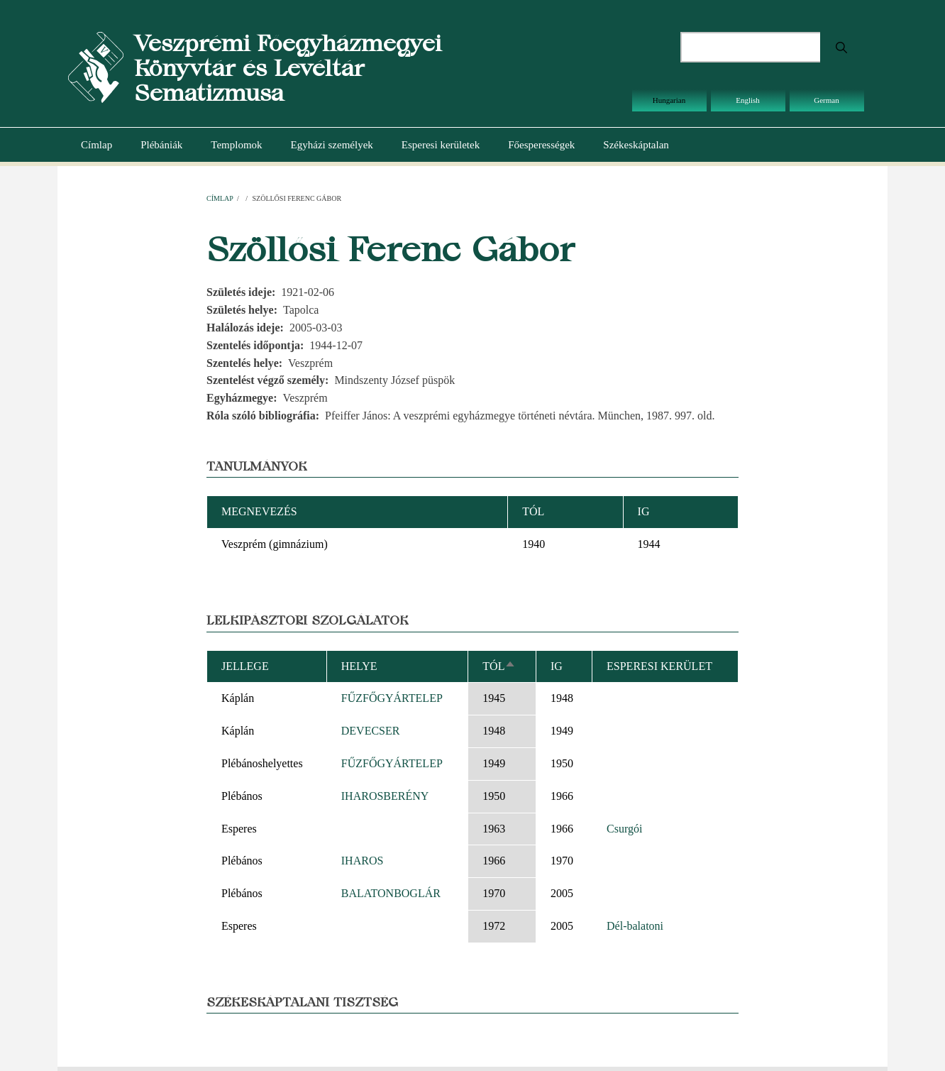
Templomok (236, 144)
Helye (359, 666)
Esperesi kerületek (441, 144)
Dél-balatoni (635, 926)
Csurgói (624, 829)
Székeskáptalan (635, 144)
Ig (557, 666)
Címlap (96, 144)
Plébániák (161, 144)
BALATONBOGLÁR (391, 893)
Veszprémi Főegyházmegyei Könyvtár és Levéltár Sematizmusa (287, 67)
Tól (499, 666)
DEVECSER (370, 731)
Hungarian (669, 100)
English (748, 100)
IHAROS (362, 861)
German (826, 100)
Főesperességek (541, 144)
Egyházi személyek (332, 144)
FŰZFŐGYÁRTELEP (392, 698)
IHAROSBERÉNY (385, 796)
